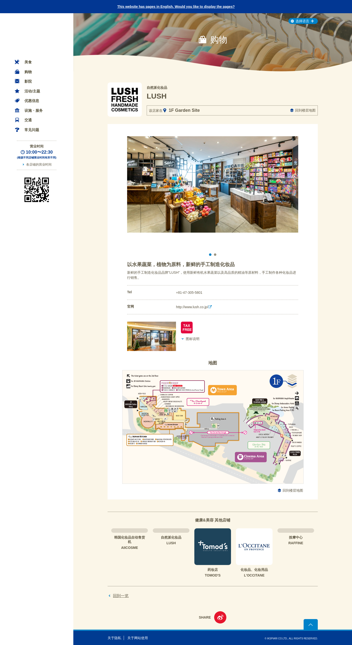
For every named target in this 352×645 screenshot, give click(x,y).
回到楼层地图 (305, 110)
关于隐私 (114, 638)
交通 (28, 120)
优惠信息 (31, 101)
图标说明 (192, 339)
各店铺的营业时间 (39, 164)
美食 (28, 62)
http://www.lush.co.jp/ (192, 307)
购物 (28, 72)
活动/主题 (32, 91)
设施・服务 (33, 110)
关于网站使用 (137, 638)
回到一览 (121, 596)
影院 (28, 81)
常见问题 (31, 130)
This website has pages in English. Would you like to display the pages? (176, 7)
